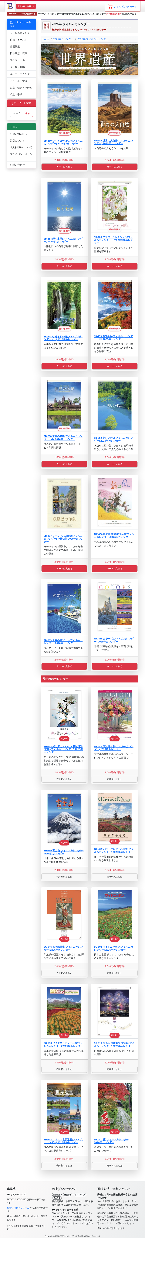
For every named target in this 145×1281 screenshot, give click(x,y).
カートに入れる (64, 166)
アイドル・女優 (18, 80)
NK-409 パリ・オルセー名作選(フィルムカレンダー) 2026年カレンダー (113, 850)
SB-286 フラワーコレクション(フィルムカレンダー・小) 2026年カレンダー (113, 240)
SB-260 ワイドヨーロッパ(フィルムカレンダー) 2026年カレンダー (63, 142)
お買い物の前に (18, 133)
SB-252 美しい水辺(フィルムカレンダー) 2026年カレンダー (113, 439)
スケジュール (17, 60)
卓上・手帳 (16, 94)
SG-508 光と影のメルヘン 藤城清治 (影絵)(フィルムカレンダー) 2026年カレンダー (63, 749)
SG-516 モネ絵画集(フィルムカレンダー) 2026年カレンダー (63, 948)
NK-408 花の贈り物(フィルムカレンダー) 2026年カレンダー (113, 748)
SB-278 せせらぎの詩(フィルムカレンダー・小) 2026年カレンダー (63, 338)
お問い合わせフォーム (18, 1207)
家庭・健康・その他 (21, 87)
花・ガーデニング (20, 74)
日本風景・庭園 (18, 53)
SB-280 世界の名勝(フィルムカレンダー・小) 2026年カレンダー (63, 437)
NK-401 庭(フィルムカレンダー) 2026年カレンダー (111, 1141)
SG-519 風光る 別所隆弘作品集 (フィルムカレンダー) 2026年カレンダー (114, 1044)
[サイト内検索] (16, 113)
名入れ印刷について (21, 147)
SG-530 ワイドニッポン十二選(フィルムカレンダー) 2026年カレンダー (63, 1044)
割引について (17, 140)
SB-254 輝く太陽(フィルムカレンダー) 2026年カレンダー (63, 240)
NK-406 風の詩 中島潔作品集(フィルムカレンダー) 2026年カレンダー (114, 535)
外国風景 (15, 46)
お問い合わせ (17, 164)
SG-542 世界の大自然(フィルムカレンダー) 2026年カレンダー (113, 142)
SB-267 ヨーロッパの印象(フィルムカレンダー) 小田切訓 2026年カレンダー (63, 538)
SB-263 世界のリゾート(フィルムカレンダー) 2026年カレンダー (63, 642)
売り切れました (64, 779)
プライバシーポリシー (21, 155)
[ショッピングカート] (122, 6)
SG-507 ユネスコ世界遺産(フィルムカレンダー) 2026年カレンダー (63, 1141)
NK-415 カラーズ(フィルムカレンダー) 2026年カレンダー (113, 640)
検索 (28, 113)
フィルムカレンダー (21, 32)
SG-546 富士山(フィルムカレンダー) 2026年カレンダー (63, 852)
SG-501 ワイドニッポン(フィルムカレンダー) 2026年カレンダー (113, 948)
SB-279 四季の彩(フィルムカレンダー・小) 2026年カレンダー (113, 338)
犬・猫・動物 (17, 67)
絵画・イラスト (18, 39)
